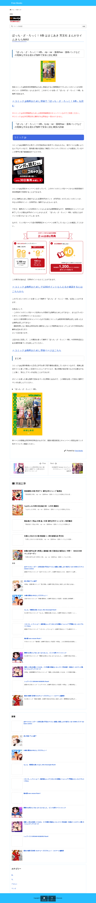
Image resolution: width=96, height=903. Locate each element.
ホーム (12, 9)
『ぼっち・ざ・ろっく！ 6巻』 (25, 389)
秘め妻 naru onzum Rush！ (33, 638)
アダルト (14, 884)
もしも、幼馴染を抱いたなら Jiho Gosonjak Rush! (40, 610)
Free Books (79, 451)
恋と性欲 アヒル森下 (30, 581)
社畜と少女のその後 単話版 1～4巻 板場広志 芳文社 (44, 536)
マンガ (19, 9)
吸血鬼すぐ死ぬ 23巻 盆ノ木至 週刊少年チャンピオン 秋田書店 (48, 521)
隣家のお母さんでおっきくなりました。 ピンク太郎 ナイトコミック (45, 653)
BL (12, 875)
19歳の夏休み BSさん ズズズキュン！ (36, 595)
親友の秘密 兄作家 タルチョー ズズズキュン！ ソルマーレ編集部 (44, 696)
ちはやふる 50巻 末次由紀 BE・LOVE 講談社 (41, 506)
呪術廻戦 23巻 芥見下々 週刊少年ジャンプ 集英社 (43, 491)
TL (12, 879)
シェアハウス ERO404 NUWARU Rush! (36, 681)
